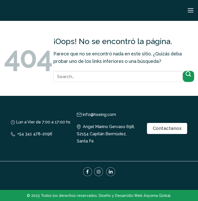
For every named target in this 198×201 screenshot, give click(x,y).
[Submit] (188, 76)
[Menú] (190, 10)
